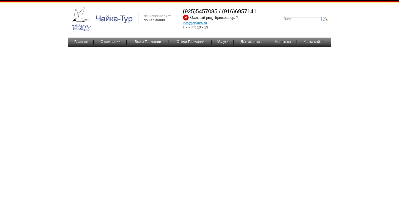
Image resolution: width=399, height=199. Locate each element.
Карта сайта (313, 42)
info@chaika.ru (195, 23)
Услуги (222, 42)
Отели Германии (190, 42)
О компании (111, 42)
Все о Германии (148, 42)
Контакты (283, 42)
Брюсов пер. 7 (226, 17)
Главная (81, 42)
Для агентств (251, 42)
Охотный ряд (201, 17)
